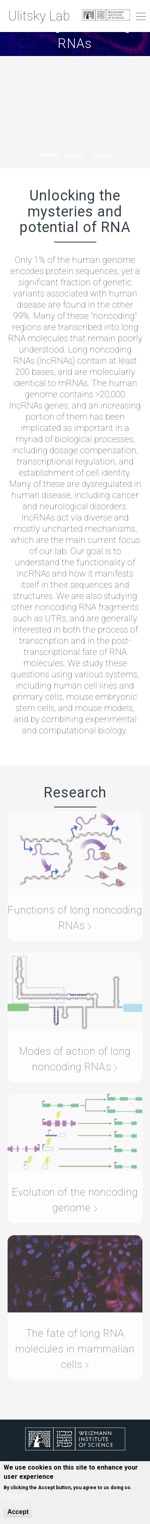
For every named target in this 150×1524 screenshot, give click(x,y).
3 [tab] (101, 155)
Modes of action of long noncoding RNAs (75, 1048)
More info (17, 1495)
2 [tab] (75, 155)
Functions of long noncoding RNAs (75, 907)
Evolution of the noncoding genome (75, 1190)
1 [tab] (49, 155)
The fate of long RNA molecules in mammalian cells (75, 1338)
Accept (17, 1511)
